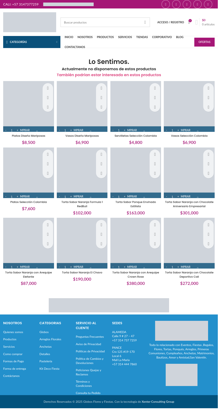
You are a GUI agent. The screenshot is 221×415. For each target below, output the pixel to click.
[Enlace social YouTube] (187, 4)
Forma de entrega (14, 372)
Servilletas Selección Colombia (136, 134)
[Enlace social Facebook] (165, 4)
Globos (44, 336)
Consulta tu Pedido (88, 397)
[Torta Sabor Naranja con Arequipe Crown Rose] (136, 249)
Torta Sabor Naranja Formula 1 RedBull (81, 203)
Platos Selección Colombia (27, 201)
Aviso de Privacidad (88, 348)
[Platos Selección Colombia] (27, 173)
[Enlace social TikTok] (208, 4)
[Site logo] (29, 22)
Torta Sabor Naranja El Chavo (82, 276)
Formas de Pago (13, 365)
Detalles (44, 358)
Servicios (9, 350)
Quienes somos (13, 336)
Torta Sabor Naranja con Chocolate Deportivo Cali (190, 278)
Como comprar (12, 358)
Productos (9, 343)
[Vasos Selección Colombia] (191, 106)
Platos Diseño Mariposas (27, 134)
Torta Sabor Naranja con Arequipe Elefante (27, 278)
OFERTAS (204, 42)
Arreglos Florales (50, 343)
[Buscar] (105, 22)
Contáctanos (11, 380)
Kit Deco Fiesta (49, 372)
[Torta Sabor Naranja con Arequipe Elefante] (27, 249)
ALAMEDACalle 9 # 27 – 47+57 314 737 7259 (124, 340)
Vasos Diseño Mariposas (82, 134)
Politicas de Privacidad (90, 355)
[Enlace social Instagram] (176, 4)
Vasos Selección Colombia (191, 134)
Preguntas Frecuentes (90, 340)
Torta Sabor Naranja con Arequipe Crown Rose (136, 278)
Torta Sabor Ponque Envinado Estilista (136, 203)
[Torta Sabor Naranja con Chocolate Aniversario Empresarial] (191, 173)
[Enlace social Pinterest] (197, 4)
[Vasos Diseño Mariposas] (82, 106)
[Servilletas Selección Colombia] (136, 106)
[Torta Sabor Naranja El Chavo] (82, 249)
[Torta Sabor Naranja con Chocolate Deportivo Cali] (191, 249)
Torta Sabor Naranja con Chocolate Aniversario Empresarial (190, 205)
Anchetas (45, 350)
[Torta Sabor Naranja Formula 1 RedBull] (82, 173)
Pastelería (45, 365)
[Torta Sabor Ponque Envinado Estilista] (136, 173)
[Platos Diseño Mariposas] (27, 106)
